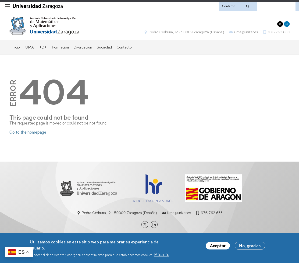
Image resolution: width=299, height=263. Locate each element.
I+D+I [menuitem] (43, 47)
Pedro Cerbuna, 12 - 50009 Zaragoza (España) (186, 32)
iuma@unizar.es (246, 32)
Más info (161, 254)
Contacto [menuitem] (124, 47)
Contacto (228, 6)
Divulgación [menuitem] (83, 47)
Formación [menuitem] (60, 47)
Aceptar (218, 246)
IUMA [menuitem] (29, 47)
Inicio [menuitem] (16, 47)
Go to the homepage (27, 132)
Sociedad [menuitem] (104, 47)
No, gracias (250, 246)
